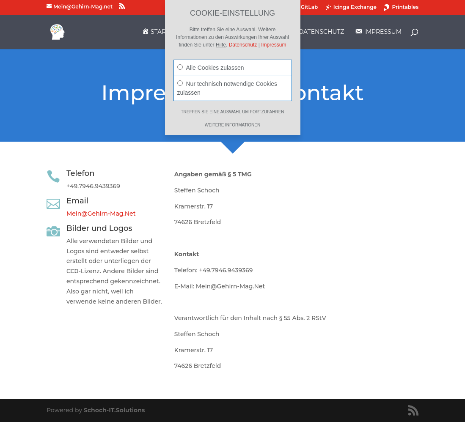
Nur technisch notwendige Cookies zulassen (227, 88)
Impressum (273, 45)
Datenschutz (243, 45)
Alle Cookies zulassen (210, 67)
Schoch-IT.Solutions (114, 410)
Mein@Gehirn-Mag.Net (101, 213)
